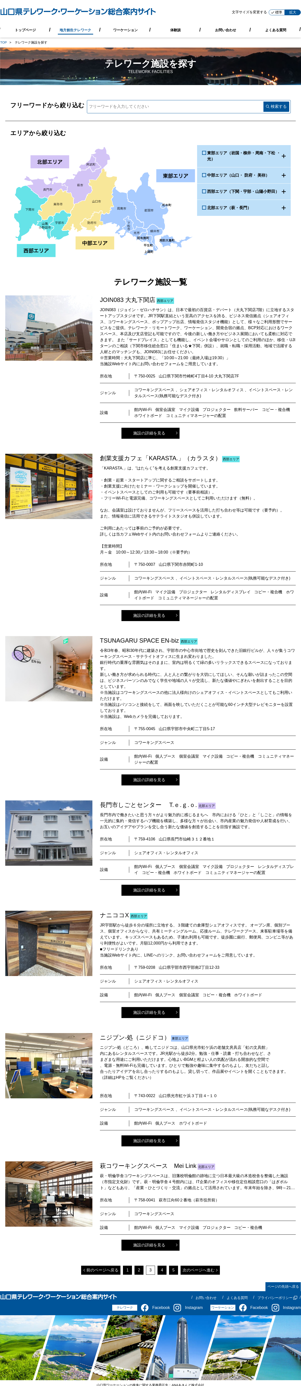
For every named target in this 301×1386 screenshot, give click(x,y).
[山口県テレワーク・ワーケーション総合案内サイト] (78, 12)
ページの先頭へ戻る (283, 1286)
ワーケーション (125, 30)
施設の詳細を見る (149, 433)
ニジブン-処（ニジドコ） (135, 1037)
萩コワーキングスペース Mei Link (148, 1165)
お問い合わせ (225, 30)
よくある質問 (275, 30)
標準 (276, 12)
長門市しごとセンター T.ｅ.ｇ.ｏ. (148, 804)
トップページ (25, 30)
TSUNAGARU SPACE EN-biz (139, 640)
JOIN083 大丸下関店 (127, 299)
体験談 (175, 30)
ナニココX (114, 915)
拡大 (292, 12)
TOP (3, 42)
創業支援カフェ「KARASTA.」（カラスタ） (160, 458)
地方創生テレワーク (75, 30)
